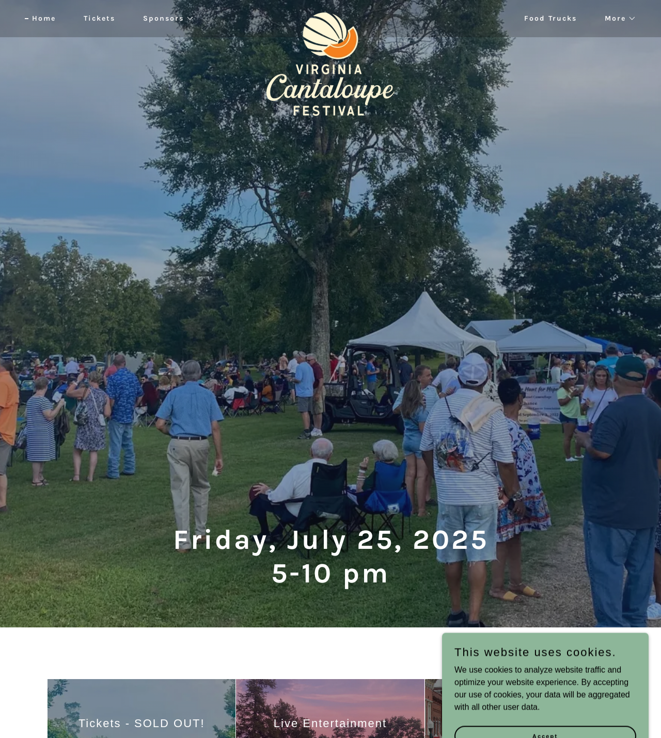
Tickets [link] (99, 18)
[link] (331, 16)
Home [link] (44, 18)
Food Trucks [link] (550, 18)
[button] (165, 18)
